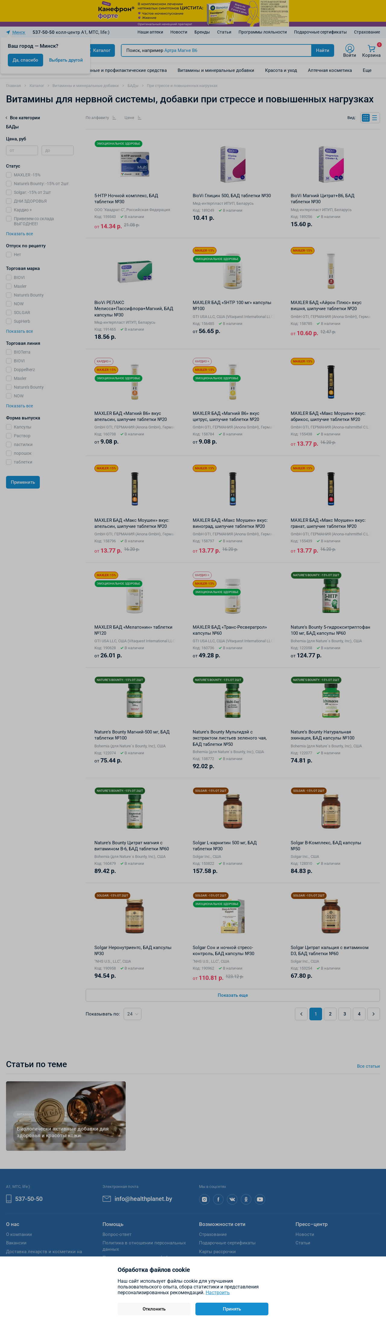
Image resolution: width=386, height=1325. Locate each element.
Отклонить (154, 1309)
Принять (232, 1309)
